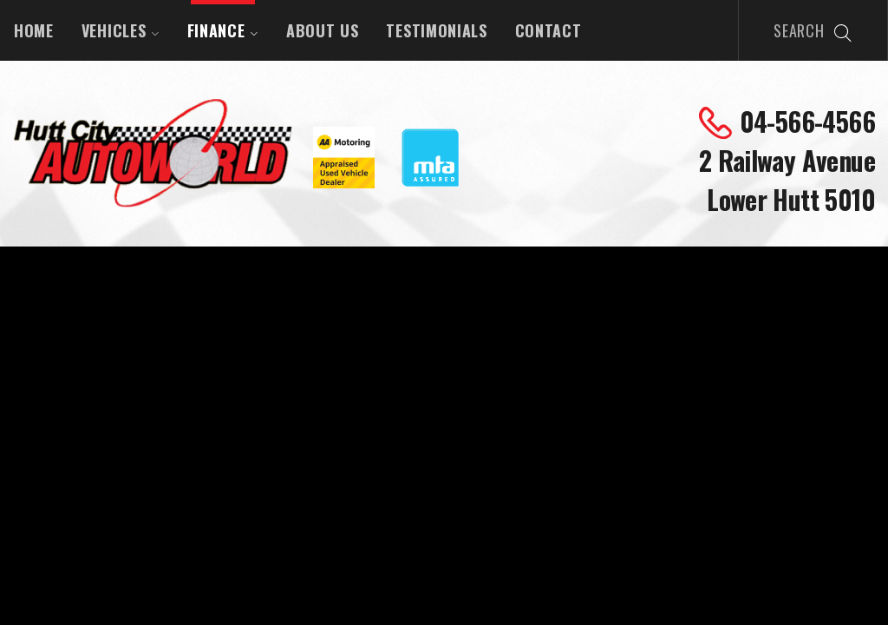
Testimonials (436, 30)
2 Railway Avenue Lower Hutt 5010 (787, 180)
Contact (548, 30)
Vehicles (121, 30)
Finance (222, 30)
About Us (322, 30)
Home (34, 30)
